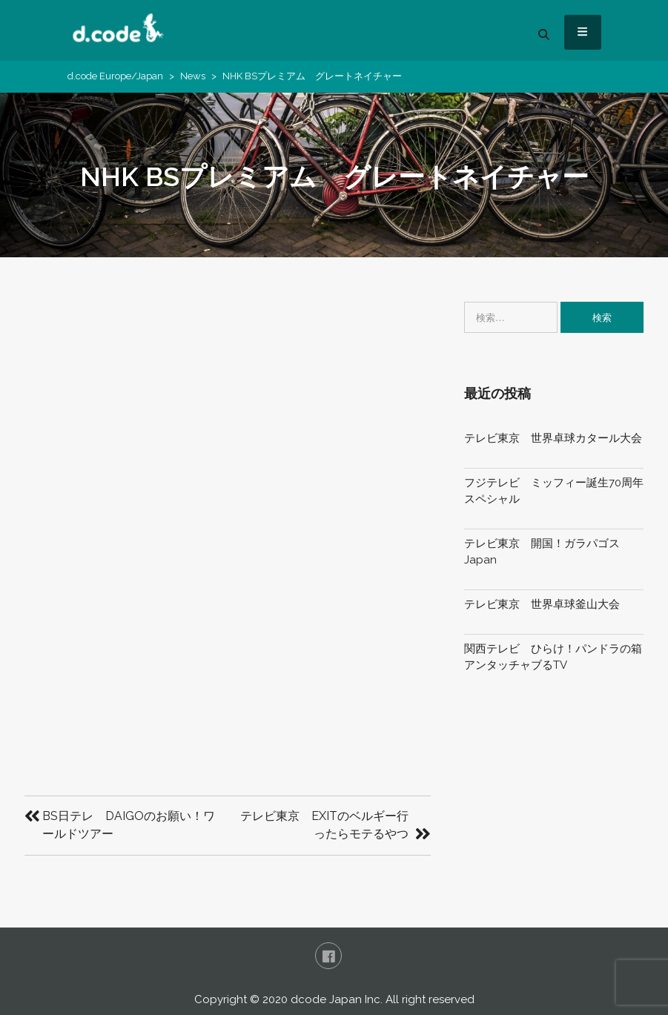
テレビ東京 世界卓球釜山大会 (542, 604)
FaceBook (328, 955)
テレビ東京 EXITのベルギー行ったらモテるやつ (324, 825)
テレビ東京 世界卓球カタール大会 (553, 438)
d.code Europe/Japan (115, 76)
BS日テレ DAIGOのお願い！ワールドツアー (128, 825)
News (192, 76)
